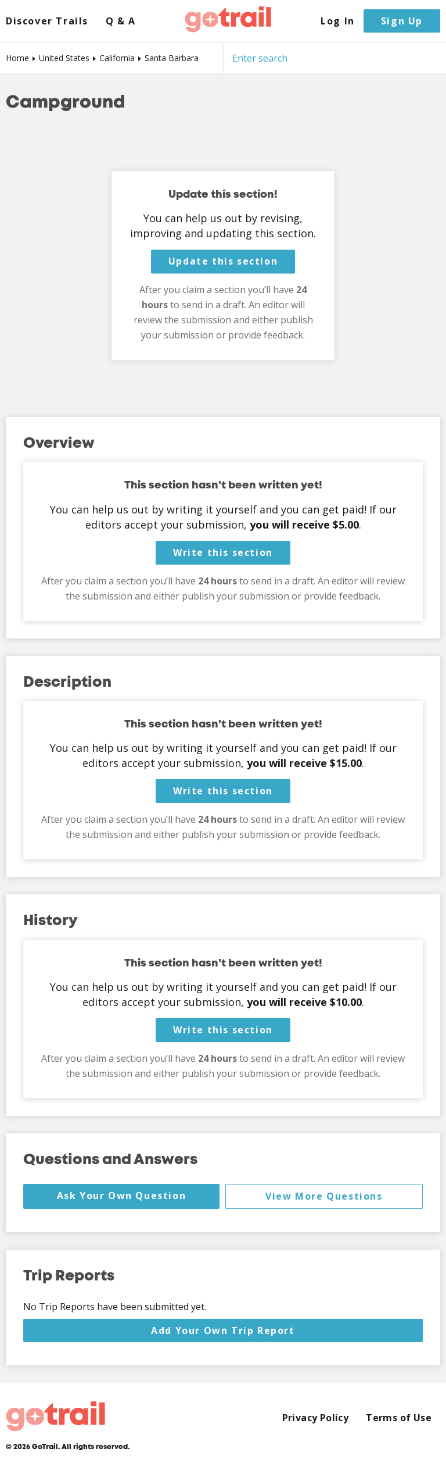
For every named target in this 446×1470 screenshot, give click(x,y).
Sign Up (402, 21)
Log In (338, 21)
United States (64, 57)
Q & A (121, 21)
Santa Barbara (172, 57)
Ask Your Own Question (121, 1195)
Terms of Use (398, 1418)
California (117, 57)
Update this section (223, 261)
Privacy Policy (315, 1418)
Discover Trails (47, 21)
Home (17, 57)
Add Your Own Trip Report (222, 1330)
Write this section (223, 552)
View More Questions (323, 1196)
